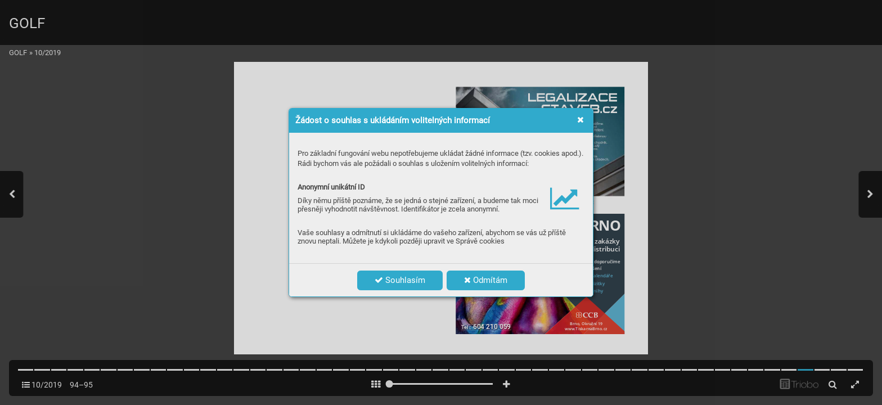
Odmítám (485, 280)
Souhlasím (400, 280)
